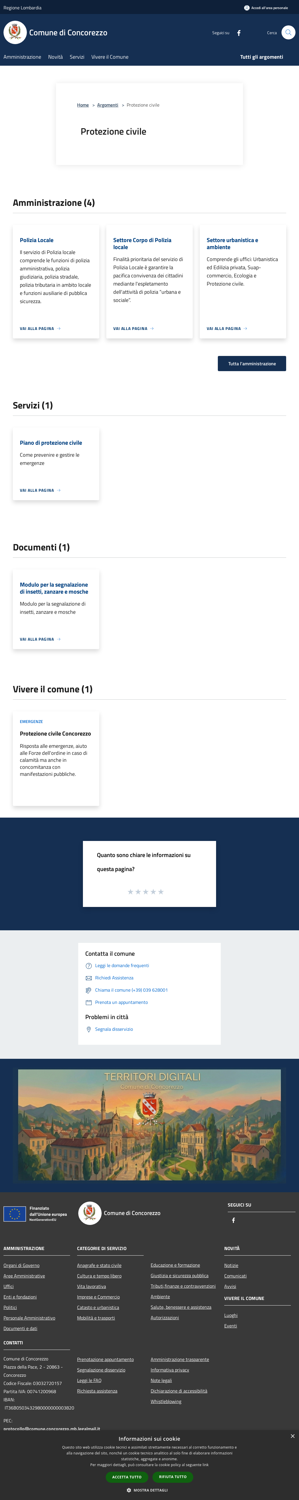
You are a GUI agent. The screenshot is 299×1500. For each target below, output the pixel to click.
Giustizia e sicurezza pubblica (179, 1275)
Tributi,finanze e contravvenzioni (183, 1285)
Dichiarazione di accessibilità (179, 1390)
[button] (149, 1490)
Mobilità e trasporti (96, 1317)
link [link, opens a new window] (206, 1464)
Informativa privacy (170, 1369)
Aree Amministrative (24, 1275)
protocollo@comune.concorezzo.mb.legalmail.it (52, 1428)
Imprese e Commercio (98, 1296)
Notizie (231, 1265)
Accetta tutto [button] (127, 1477)
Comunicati (235, 1275)
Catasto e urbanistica (98, 1307)
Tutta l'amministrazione (252, 363)
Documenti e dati (20, 1328)
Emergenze (31, 721)
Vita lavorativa (91, 1286)
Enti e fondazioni (20, 1296)
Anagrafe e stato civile (99, 1265)
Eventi (230, 1325)
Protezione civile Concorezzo (55, 733)
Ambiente (160, 1296)
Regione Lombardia (22, 7)
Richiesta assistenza (97, 1390)
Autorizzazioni (165, 1317)
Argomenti (107, 104)
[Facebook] (236, 32)
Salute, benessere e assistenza (181, 1306)
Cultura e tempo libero (99, 1275)
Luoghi (231, 1315)
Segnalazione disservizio (101, 1369)
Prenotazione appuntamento (105, 1359)
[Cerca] (288, 32)
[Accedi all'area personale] (266, 8)
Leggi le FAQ (89, 1380)
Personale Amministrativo (29, 1317)
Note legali (161, 1380)
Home (83, 104)
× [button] (292, 1436)
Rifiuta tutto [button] (173, 1476)
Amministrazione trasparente (180, 1359)
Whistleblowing (166, 1401)
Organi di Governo (21, 1265)
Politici (10, 1307)
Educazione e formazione (175, 1264)
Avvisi (230, 1286)
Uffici (9, 1286)
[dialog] (149, 1465)
